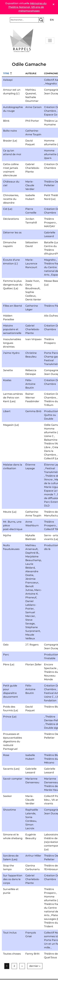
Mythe (7, 535)
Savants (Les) (11, 768)
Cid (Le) (7, 208)
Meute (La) (9, 511)
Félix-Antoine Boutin (30, 384)
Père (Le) (8, 664)
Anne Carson (33, 107)
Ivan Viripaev (33, 339)
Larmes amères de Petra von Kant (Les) (13, 397)
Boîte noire (10, 130)
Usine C (49, 436)
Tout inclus (10, 932)
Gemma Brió (33, 411)
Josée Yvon (32, 280)
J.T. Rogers (32, 644)
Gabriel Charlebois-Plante (32, 168)
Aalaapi (8, 79)
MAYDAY (49, 226)
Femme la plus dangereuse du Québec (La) (12, 284)
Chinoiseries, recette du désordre (11, 199)
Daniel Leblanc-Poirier (30, 605)
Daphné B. (32, 552)
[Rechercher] (24, 19)
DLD (46, 505)
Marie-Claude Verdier (29, 185)
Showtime (9, 809)
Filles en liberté (12, 305)
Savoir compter (12, 778)
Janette (8, 370)
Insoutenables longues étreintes (12, 343)
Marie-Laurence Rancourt (31, 263)
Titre (6, 73)
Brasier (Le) (10, 140)
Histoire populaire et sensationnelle (12, 329)
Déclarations (11, 218)
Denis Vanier (33, 299)
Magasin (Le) (11, 424)
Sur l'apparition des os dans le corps (12, 879)
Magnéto (51, 83)
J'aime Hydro (11, 352)
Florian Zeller (33, 664)
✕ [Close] (53, 4)
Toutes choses (12, 953)
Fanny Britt (32, 953)
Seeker (7, 796)
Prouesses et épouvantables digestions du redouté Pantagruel (12, 741)
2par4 (48, 158)
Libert (7, 411)
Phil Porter (32, 120)
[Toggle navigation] (50, 40)
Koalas (7, 380)
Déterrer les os (12, 232)
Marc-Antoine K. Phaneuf (33, 594)
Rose (6, 755)
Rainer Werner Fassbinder (32, 397)
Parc (6, 654)
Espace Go (50, 114)
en (52, 19)
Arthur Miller (33, 855)
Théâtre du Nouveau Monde (51, 675)
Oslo (6, 644)
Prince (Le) (9, 716)
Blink (6, 120)
